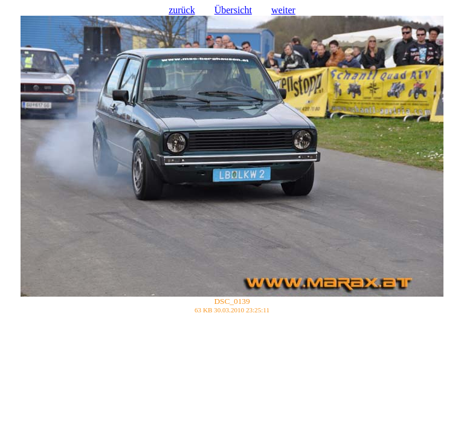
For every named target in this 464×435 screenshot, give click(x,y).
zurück (182, 10)
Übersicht (233, 10)
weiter (283, 10)
